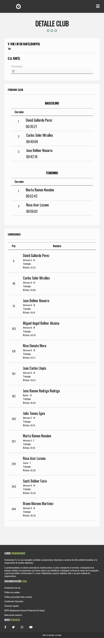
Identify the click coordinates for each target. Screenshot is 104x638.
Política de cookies (12, 592)
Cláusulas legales (11, 605)
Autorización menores (13, 614)
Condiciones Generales (13, 601)
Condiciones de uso (12, 587)
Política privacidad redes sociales (18, 596)
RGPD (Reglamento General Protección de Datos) (24, 610)
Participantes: (17, 66)
